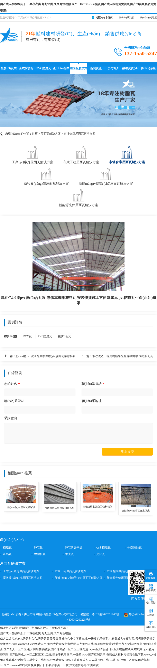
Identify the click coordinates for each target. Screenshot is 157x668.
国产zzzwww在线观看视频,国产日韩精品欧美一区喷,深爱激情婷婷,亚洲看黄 (51, 665)
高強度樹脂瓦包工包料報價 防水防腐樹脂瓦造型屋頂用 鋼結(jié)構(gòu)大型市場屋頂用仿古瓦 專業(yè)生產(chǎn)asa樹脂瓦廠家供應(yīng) (97, 507)
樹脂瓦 (7, 547)
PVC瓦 (27, 336)
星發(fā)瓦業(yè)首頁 (9, 70)
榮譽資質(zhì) (130, 68)
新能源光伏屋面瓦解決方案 (78, 197)
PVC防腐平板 (73, 547)
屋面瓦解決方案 (78, 70)
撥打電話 (151, 600)
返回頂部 (151, 625)
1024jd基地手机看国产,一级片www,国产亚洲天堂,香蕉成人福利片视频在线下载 (94, 654)
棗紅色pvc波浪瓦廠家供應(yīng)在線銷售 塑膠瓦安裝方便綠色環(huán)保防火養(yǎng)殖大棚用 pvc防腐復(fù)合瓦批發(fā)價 (135, 511)
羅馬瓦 (7, 554)
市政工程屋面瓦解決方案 (81, 154)
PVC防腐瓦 (43, 68)
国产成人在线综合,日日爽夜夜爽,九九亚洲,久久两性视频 (35, 633)
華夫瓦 (69, 554)
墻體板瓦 (40, 554)
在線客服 (151, 576)
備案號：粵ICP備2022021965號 (99, 614)
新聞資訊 (96, 68)
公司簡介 (113, 68)
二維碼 (150, 612)
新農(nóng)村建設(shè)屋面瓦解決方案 (106, 176)
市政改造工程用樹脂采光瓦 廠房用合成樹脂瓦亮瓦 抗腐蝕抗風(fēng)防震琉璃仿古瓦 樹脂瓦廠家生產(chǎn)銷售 (117, 357)
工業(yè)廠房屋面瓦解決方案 (32, 154)
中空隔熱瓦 (134, 547)
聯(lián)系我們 (126, 17)
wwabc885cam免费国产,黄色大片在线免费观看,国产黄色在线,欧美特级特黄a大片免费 (71, 644)
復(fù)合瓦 (64, 336)
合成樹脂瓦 (26, 68)
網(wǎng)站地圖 (148, 17)
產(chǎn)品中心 (61, 70)
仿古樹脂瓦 (103, 547)
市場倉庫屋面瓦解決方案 (79, 133)
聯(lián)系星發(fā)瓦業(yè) (148, 70)
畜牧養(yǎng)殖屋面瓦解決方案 (46, 176)
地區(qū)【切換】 (105, 17)
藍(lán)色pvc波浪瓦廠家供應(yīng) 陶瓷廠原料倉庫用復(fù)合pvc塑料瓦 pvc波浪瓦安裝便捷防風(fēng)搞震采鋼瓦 (40, 357)
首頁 (35, 133)
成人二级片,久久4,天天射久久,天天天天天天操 (29, 638)
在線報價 (151, 588)
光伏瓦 (100, 554)
